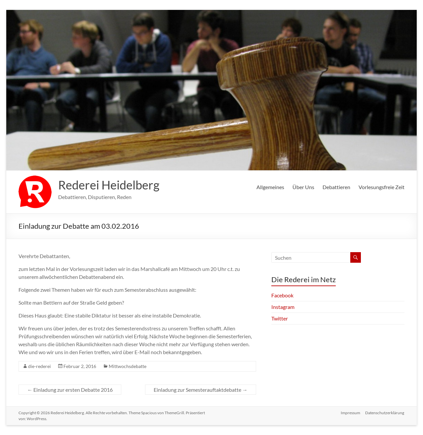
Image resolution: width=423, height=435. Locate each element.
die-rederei (39, 366)
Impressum (350, 412)
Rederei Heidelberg (108, 185)
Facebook (282, 295)
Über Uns (303, 187)
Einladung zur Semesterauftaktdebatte (201, 389)
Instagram (282, 307)
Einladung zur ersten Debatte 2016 (70, 389)
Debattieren (336, 187)
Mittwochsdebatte (127, 366)
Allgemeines (270, 187)
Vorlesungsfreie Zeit (381, 187)
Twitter (279, 318)
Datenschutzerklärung (384, 412)
